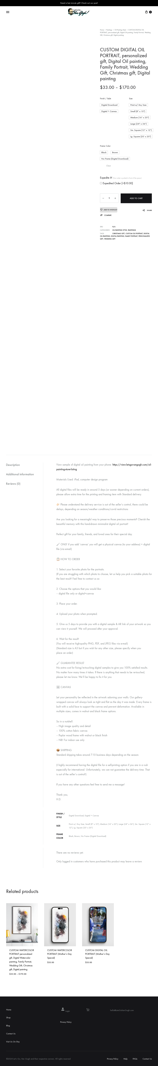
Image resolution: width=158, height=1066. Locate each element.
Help (125, 1059)
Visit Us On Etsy (13, 1041)
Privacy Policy (65, 1022)
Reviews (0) (13, 483)
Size (131, 98)
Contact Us (10, 1033)
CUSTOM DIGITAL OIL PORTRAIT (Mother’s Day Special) (97, 954)
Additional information (20, 474)
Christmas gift (118, 232)
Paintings (109, 30)
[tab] (24, 464)
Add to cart (136, 196)
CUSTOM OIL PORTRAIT (134, 232)
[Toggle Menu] (7, 12)
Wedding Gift (109, 237)
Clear (108, 164)
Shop (8, 1017)
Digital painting (117, 234)
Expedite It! (121, 176)
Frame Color (105, 144)
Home (102, 30)
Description (13, 465)
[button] (109, 105)
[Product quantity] (109, 196)
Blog (8, 1025)
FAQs (135, 1059)
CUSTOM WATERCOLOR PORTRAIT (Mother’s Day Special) (59, 954)
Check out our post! (89, 3)
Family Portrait (131, 234)
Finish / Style (105, 98)
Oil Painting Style (120, 30)
